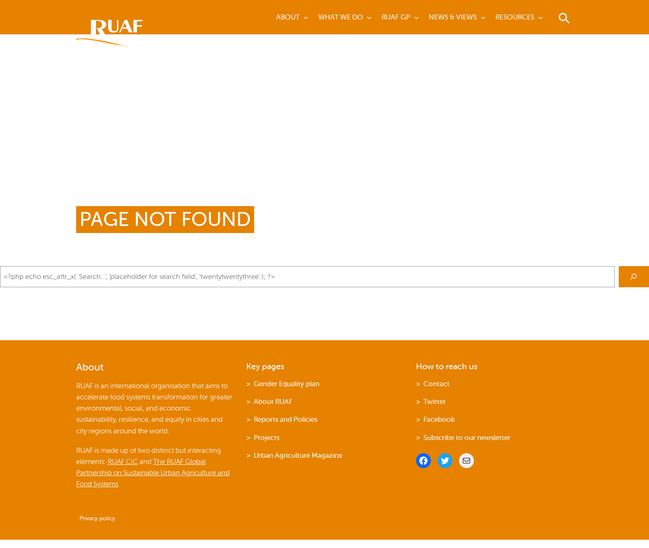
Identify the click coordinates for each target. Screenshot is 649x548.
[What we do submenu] (369, 17)
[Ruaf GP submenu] (416, 17)
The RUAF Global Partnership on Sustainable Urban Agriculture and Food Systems (153, 473)
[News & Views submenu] (483, 17)
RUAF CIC (123, 462)
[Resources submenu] (540, 17)
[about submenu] (305, 17)
